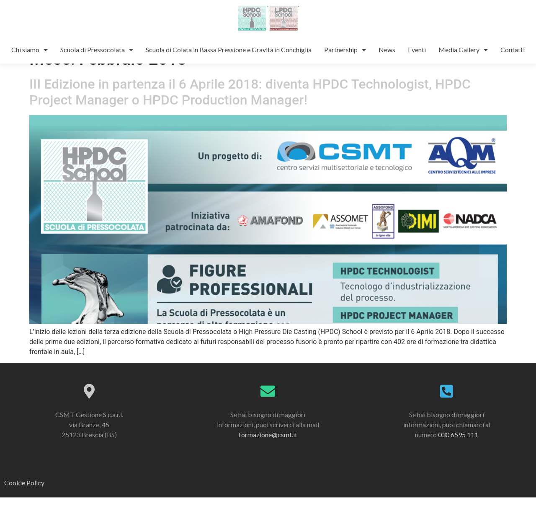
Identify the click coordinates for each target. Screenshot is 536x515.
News (387, 50)
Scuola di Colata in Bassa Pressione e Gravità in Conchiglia (229, 50)
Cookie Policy (24, 500)
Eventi (417, 50)
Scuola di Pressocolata (96, 49)
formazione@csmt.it (268, 452)
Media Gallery (463, 49)
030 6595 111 (458, 452)
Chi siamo (29, 49)
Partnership (345, 49)
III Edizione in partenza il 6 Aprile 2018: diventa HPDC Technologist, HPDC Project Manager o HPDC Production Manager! (250, 109)
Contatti (512, 50)
